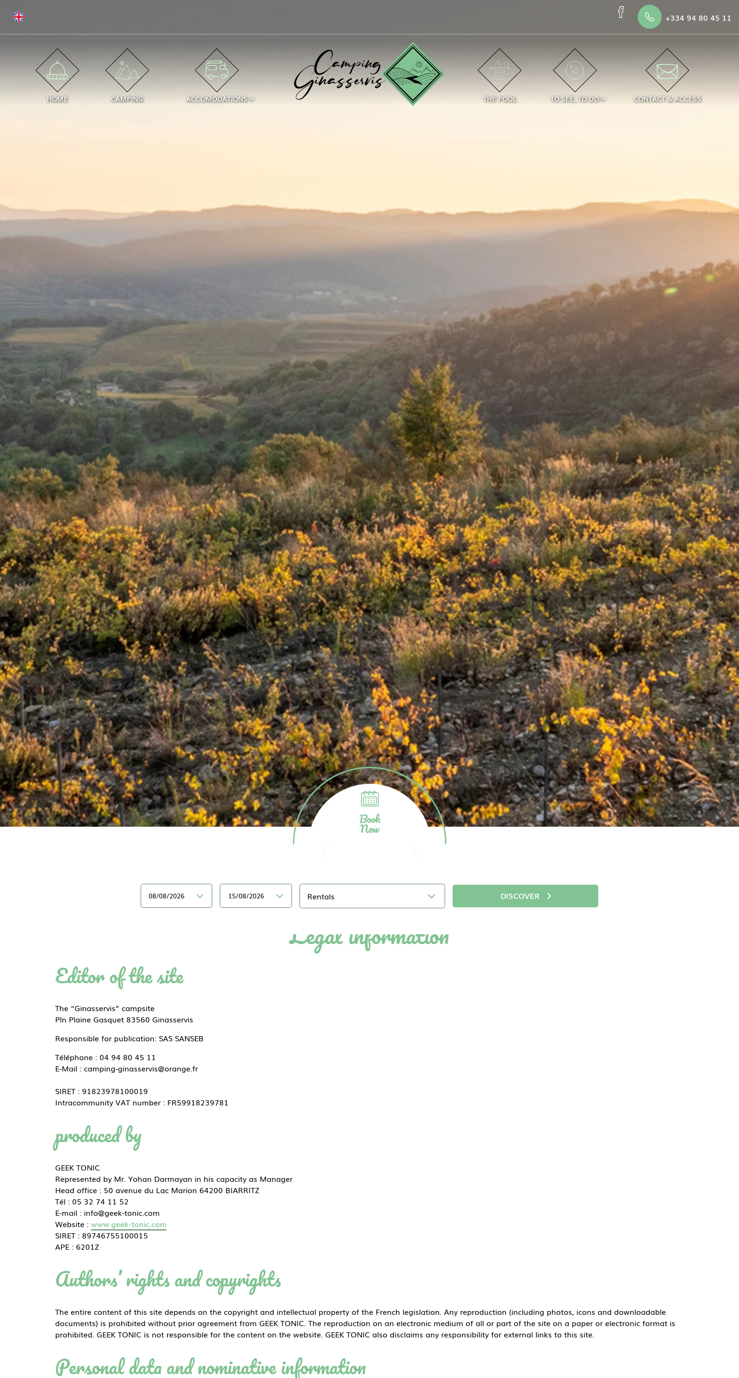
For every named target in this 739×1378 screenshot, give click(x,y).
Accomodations (216, 82)
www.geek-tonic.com (128, 1223)
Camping (127, 82)
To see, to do (574, 82)
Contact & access (667, 82)
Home (57, 82)
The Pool (500, 82)
